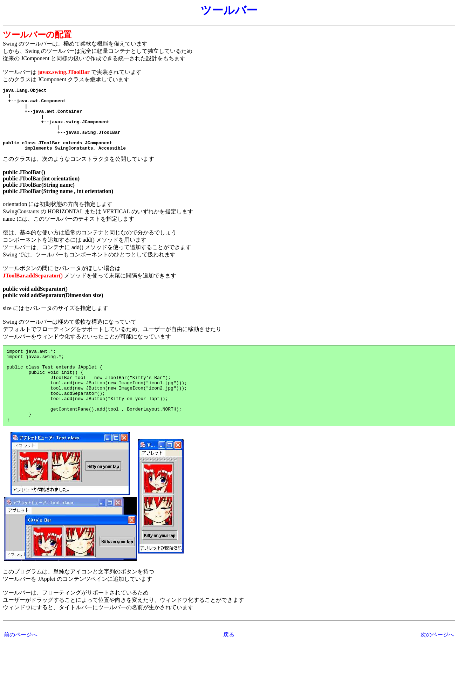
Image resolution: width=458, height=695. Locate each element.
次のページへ (437, 662)
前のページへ (20, 662)
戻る (228, 662)
